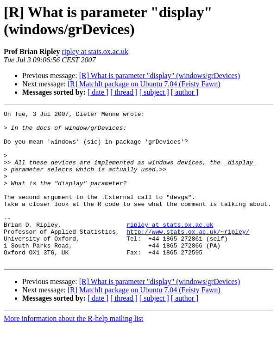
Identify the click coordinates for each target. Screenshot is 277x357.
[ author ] (185, 92)
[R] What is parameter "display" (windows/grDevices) (159, 75)
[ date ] (98, 92)
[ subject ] (154, 92)
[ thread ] (124, 92)
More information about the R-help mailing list (73, 349)
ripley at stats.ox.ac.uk (95, 51)
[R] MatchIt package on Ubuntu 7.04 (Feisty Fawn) (144, 84)
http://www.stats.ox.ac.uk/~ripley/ (187, 256)
